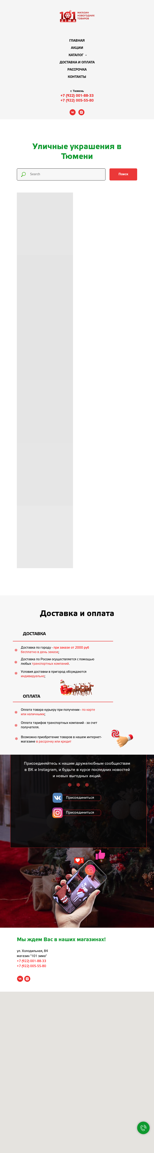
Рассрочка (77, 69)
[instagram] (81, 112)
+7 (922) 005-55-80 (77, 100)
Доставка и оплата (77, 62)
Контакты (77, 76)
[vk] (73, 112)
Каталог (76, 55)
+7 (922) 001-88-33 (77, 95)
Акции (77, 47)
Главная (77, 40)
